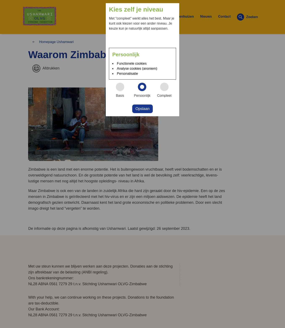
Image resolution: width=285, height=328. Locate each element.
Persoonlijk (143, 90)
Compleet (166, 90)
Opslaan (142, 109)
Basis (122, 90)
